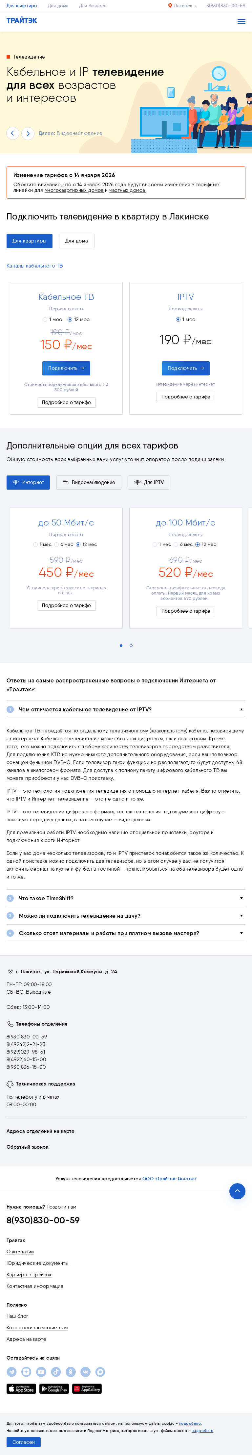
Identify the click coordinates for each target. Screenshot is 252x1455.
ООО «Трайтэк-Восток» (169, 1179)
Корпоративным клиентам (37, 1328)
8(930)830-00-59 (225, 5)
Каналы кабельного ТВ (35, 266)
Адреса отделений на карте (40, 1131)
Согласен (23, 1442)
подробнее (190, 1423)
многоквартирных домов (74, 190)
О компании (20, 1252)
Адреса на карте (26, 1339)
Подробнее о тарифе (66, 402)
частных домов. (127, 190)
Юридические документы (38, 1263)
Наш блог (18, 1316)
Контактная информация (35, 1286)
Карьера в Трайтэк (29, 1275)
